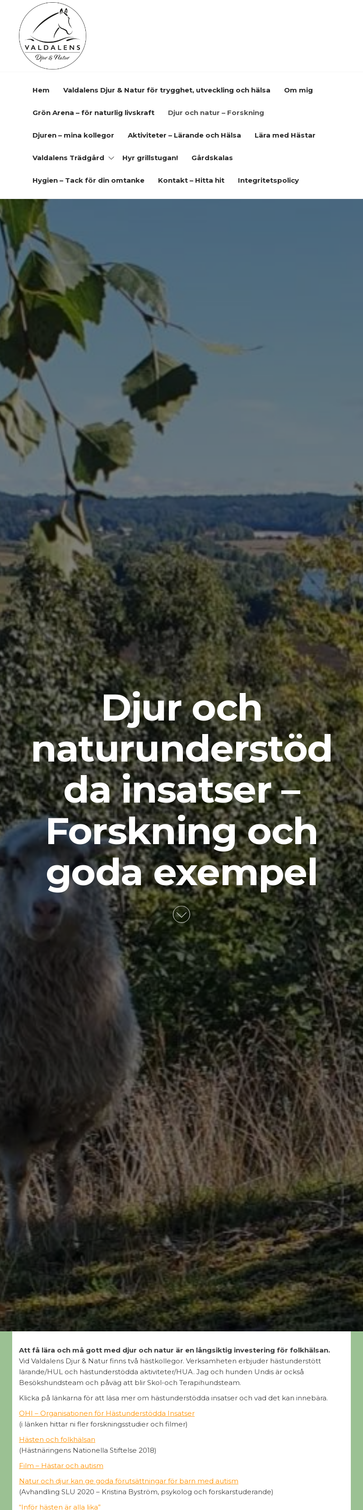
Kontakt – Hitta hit (191, 180)
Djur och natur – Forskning (216, 112)
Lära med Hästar (285, 135)
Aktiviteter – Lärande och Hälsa (184, 135)
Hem (41, 90)
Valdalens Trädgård (68, 157)
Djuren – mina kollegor (73, 135)
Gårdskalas (212, 157)
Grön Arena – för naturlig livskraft (93, 112)
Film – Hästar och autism (61, 1465)
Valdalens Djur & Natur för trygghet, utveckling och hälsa (166, 90)
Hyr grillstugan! (150, 157)
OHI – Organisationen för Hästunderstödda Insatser (107, 1413)
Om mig (298, 90)
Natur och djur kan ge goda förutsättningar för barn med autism (128, 1481)
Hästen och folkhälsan (57, 1439)
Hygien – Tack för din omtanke (88, 180)
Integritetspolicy (268, 180)
